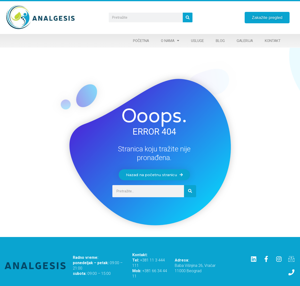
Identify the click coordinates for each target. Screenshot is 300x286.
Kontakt (273, 41)
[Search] (187, 17)
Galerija (245, 41)
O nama (170, 40)
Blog (220, 41)
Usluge (197, 41)
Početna (141, 41)
